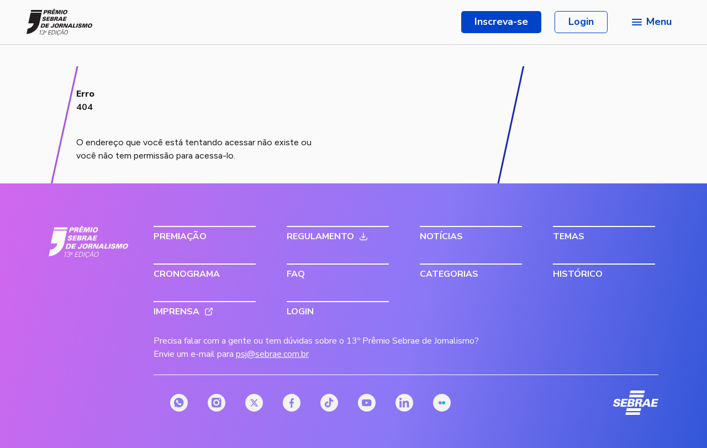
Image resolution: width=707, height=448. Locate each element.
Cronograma (187, 274)
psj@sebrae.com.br (272, 354)
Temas (568, 236)
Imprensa (176, 311)
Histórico (578, 274)
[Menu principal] (650, 22)
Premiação (180, 236)
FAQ (296, 274)
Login (581, 21)
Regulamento (320, 236)
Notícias (441, 236)
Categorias (449, 274)
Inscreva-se (501, 21)
